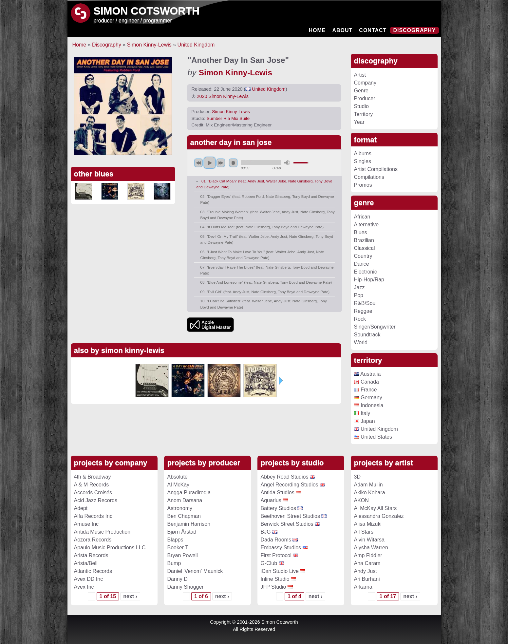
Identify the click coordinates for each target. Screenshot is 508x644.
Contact (372, 30)
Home (317, 30)
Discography (414, 30)
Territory (363, 114)
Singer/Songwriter (375, 327)
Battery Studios (278, 508)
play (209, 162)
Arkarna (363, 587)
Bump (174, 563)
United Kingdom (196, 44)
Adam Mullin (368, 484)
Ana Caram (367, 563)
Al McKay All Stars (375, 508)
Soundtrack (367, 334)
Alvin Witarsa (369, 539)
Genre (361, 90)
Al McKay (178, 484)
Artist (360, 75)
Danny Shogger (185, 587)
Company (365, 82)
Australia (367, 374)
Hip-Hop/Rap (369, 279)
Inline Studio (275, 579)
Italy (362, 413)
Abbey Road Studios (285, 477)
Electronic (365, 272)
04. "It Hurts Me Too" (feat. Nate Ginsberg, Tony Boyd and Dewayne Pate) (262, 227)
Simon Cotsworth (147, 11)
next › (130, 596)
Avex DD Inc (88, 579)
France (365, 389)
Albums (362, 153)
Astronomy (179, 508)
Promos (363, 185)
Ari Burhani (367, 579)
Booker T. (178, 547)
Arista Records (91, 555)
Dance (361, 264)
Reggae (363, 311)
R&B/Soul (365, 303)
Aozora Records (93, 539)
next (220, 162)
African (362, 216)
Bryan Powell (182, 555)
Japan (364, 421)
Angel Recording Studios (289, 484)
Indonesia (369, 405)
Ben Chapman (184, 516)
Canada (366, 382)
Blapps (175, 539)
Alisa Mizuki (368, 524)
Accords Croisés (93, 492)
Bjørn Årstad (182, 532)
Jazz (359, 287)
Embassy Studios (281, 547)
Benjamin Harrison (189, 524)
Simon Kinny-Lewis (149, 44)
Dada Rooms (276, 539)
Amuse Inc (86, 524)
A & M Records (91, 484)
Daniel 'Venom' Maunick (195, 571)
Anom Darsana (184, 500)
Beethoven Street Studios (290, 516)
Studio (361, 106)
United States (373, 437)
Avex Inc (84, 587)
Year (359, 122)
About (342, 30)
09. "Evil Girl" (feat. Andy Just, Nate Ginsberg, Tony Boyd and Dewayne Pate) (265, 292)
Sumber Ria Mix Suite (228, 118)
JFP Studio (273, 587)
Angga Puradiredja (189, 492)
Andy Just (365, 571)
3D (357, 477)
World (361, 342)
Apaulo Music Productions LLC (110, 547)
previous (198, 162)
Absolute (177, 477)
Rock (360, 319)
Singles (362, 161)
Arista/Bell (86, 563)
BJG (266, 532)
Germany (368, 397)
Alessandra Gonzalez (379, 516)
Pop (358, 295)
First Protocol (276, 555)
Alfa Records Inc (93, 516)
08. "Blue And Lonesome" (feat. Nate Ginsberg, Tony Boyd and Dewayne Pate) (266, 282)
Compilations (369, 177)
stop (233, 162)
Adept (81, 508)
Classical (364, 248)
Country (363, 256)
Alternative (366, 224)
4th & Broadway (92, 477)
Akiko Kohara (369, 492)
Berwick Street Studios (287, 524)
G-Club (269, 563)
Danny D (177, 579)
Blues (360, 232)
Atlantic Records (93, 571)
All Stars (364, 532)
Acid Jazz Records (96, 500)
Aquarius (271, 500)
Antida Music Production (102, 532)
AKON (361, 500)
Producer (364, 98)
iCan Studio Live (280, 571)
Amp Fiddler (368, 555)
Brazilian (364, 240)
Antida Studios (277, 492)
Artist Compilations (376, 169)
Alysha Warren (371, 547)
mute (287, 162)
